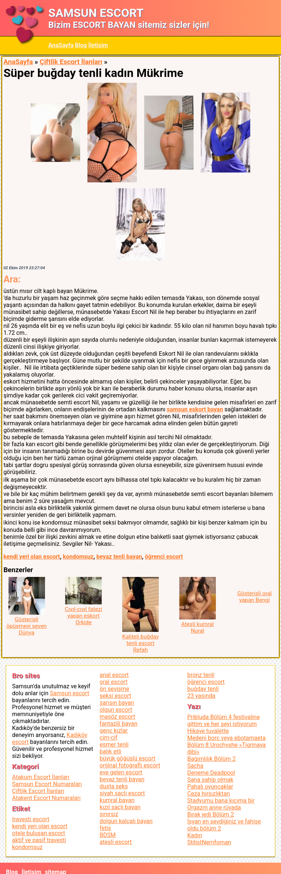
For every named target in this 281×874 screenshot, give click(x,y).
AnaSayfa (61, 45)
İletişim (98, 45)
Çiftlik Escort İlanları (71, 62)
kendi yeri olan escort (31, 556)
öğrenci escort (164, 556)
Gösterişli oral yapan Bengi (254, 596)
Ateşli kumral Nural (197, 627)
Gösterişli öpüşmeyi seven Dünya (26, 626)
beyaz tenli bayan (119, 556)
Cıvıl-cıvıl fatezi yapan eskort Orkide (83, 616)
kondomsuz (78, 556)
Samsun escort (69, 693)
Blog (81, 45)
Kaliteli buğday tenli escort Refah (140, 643)
